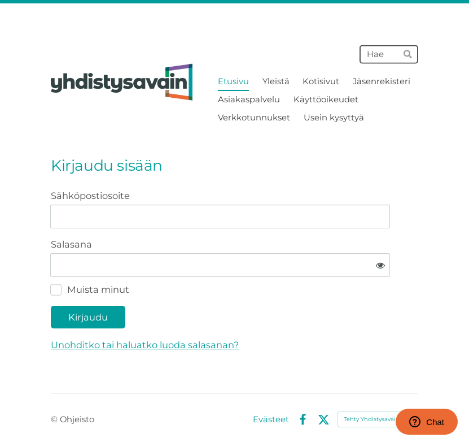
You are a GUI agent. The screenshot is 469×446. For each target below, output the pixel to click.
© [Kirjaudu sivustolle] (55, 419)
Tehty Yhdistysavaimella (378, 419)
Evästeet (271, 419)
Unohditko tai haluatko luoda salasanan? (145, 344)
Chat (426, 421)
